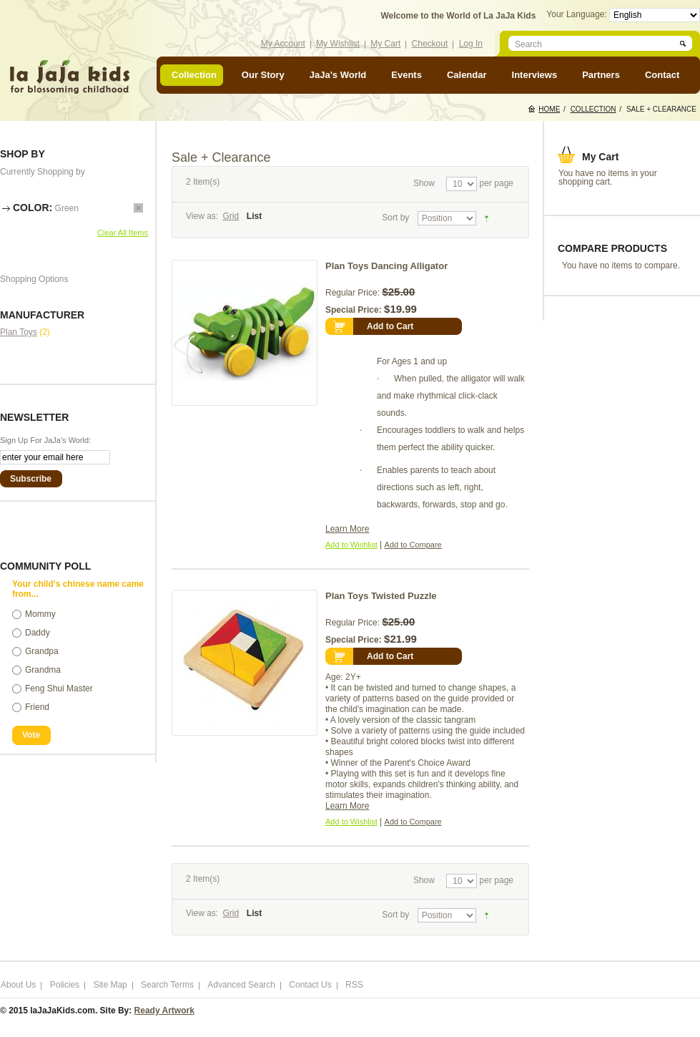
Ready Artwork (164, 1011)
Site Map (110, 985)
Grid (230, 216)
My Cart (385, 44)
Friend (37, 707)
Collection (593, 109)
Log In (471, 44)
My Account (283, 44)
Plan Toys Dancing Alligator (386, 266)
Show (424, 183)
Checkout (430, 44)
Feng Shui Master (59, 688)
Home (549, 109)
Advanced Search (241, 985)
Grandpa (42, 651)
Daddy (37, 633)
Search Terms (167, 985)
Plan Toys (18, 332)
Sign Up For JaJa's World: (45, 440)
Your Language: (577, 14)
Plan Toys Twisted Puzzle (381, 595)
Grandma (43, 670)
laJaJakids (69, 77)
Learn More (347, 529)
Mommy (40, 614)
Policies (64, 985)
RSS (354, 985)
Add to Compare (413, 544)
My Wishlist (338, 44)
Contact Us (310, 985)
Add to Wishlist (351, 544)
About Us (18, 985)
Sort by (395, 218)
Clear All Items (122, 232)
